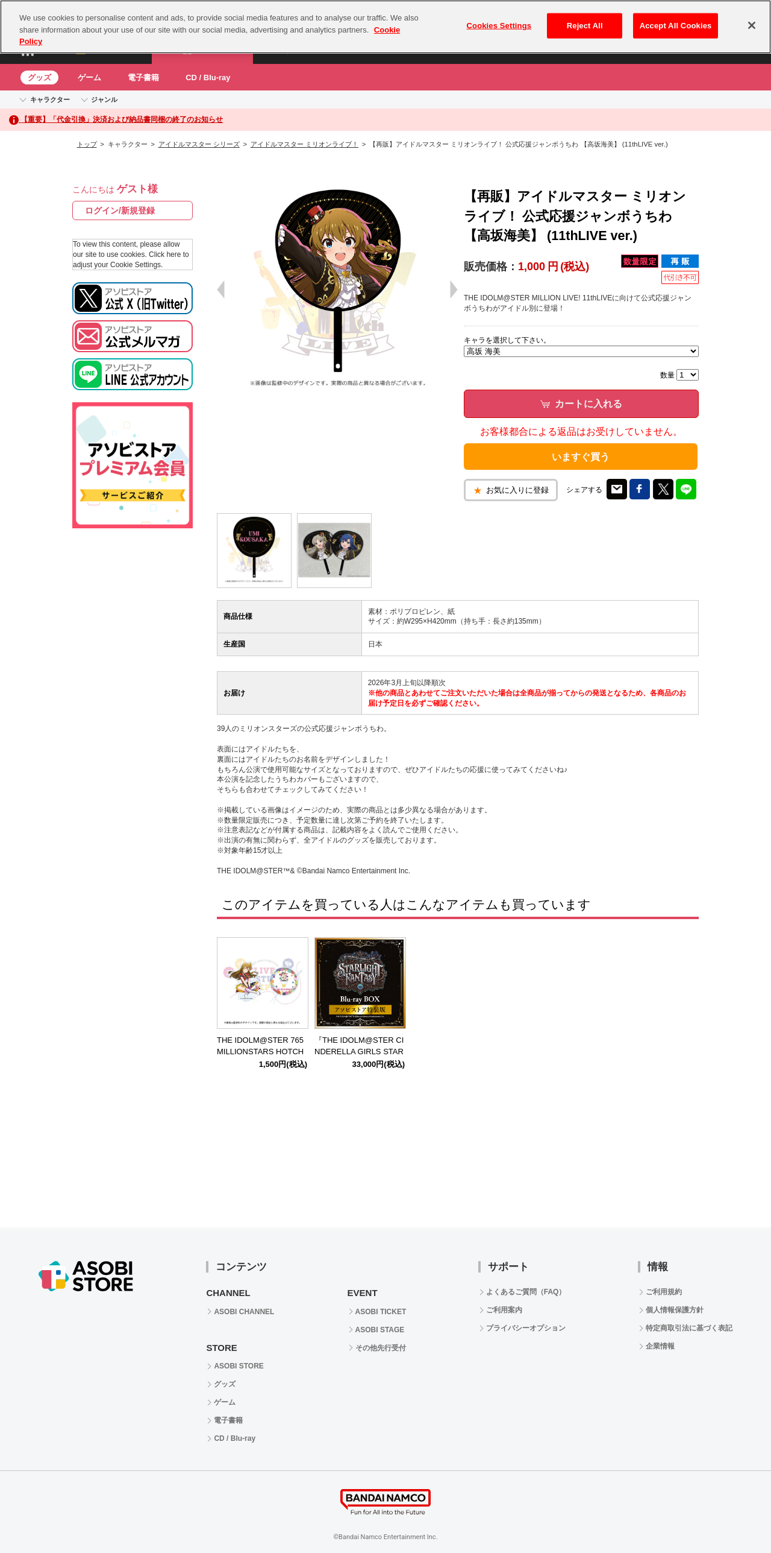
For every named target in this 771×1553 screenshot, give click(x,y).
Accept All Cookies (676, 25)
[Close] (751, 25)
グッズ (39, 77)
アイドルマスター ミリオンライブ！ (304, 144)
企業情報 (660, 1346)
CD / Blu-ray (208, 77)
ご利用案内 (504, 1310)
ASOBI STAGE (380, 1330)
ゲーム (89, 77)
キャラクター (50, 99)
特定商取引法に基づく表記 (689, 1328)
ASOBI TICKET (381, 1312)
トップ (87, 144)
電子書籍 (143, 77)
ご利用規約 (664, 1292)
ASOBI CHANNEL (244, 1312)
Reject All (585, 25)
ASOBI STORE (238, 1366)
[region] (385, 27)
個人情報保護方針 (675, 1310)
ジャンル (104, 99)
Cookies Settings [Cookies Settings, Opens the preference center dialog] (499, 25)
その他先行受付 (380, 1348)
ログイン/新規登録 (120, 210)
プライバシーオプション (526, 1328)
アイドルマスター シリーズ (199, 144)
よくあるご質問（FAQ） (526, 1292)
